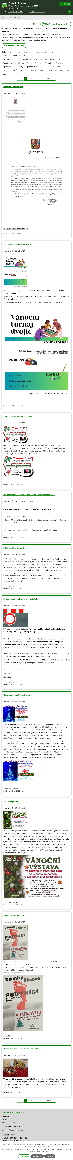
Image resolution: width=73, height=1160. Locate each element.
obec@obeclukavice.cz (14, 1130)
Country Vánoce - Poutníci (15, 915)
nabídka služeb (10, 63)
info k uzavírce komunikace (15, 548)
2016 (11, 52)
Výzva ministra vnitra (13, 86)
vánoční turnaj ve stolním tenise (17, 416)
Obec (10, 17)
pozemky (7, 67)
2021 (53, 52)
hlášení (15, 59)
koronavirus (50, 59)
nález (22, 63)
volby (34, 70)
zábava (54, 70)
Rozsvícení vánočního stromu (16, 695)
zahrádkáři (65, 70)
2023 (6, 56)
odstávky (49, 63)
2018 (28, 52)
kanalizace (27, 59)
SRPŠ (15, 70)
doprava (54, 56)
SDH (43, 67)
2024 (15, 56)
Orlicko (60, 63)
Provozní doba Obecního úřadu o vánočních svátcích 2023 (29, 494)
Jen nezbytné (37, 1156)
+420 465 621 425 (12, 1126)
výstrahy (43, 70)
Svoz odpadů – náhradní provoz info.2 (20, 599)
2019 (37, 52)
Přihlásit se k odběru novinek (56, 24)
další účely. (46, 1146)
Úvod (3, 17)
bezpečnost (42, 56)
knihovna (38, 59)
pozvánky (19, 67)
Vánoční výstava (10, 801)
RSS (36, 24)
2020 (45, 52)
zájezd (6, 74)
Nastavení (49, 1156)
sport (6, 70)
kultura (62, 59)
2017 (20, 52)
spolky (60, 67)
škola (52, 67)
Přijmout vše (24, 1156)
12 (48, 79)
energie (65, 56)
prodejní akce (32, 67)
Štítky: (4, 52)
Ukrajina (24, 70)
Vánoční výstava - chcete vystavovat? (20, 1049)
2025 (23, 56)
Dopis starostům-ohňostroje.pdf (15, 229)
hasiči (6, 59)
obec (30, 63)
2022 (62, 52)
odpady (39, 63)
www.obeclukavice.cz (26, 656)
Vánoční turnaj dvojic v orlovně (17, 244)
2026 (31, 56)
